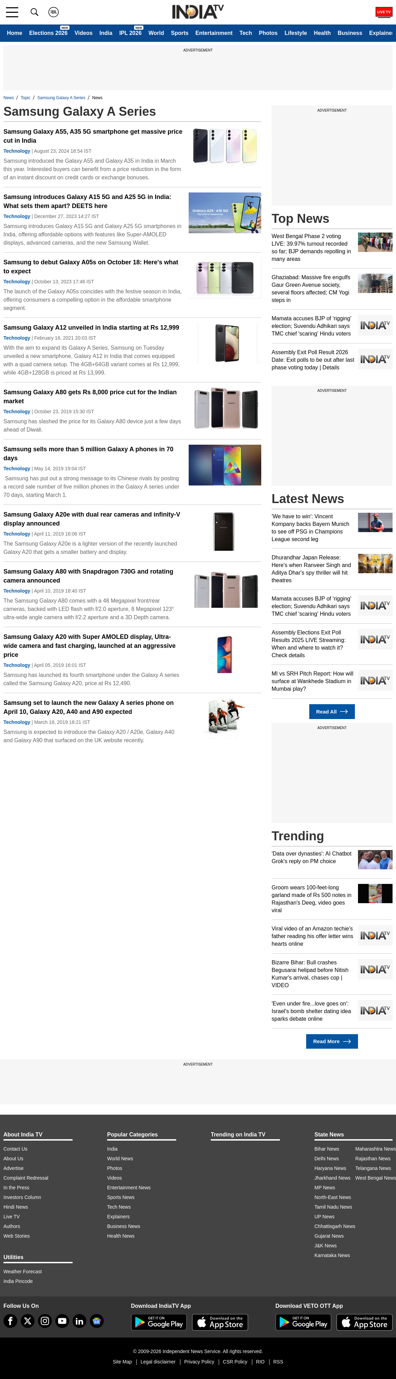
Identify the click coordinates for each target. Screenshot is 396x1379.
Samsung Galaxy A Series (61, 97)
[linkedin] (79, 1321)
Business (350, 33)
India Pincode (18, 1281)
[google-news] (97, 1321)
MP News (324, 1187)
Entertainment (214, 33)
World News (120, 1158)
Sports (180, 33)
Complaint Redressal (25, 1178)
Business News (123, 1226)
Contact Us (15, 1149)
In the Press (16, 1187)
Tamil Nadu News (333, 1207)
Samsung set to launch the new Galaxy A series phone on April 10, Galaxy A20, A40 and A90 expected (88, 707)
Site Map (122, 1361)
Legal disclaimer (158, 1361)
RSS (278, 1361)
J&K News (325, 1245)
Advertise (13, 1168)
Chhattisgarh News (334, 1226)
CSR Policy (235, 1361)
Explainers (118, 1216)
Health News (120, 1236)
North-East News (332, 1197)
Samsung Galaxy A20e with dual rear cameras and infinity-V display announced (91, 519)
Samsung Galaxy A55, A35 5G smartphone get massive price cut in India (92, 136)
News (8, 97)
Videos (84, 33)
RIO (260, 1361)
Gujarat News (329, 1236)
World (156, 33)
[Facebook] (10, 1321)
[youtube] (62, 1321)
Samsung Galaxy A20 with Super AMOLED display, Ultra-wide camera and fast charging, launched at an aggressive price (89, 645)
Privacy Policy (199, 1361)
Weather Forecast (22, 1271)
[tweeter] (28, 1321)
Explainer (381, 33)
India (106, 33)
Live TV (11, 1216)
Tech (245, 33)
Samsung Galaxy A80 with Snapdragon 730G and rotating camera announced (88, 576)
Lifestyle (295, 33)
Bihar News (326, 1149)
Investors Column (22, 1197)
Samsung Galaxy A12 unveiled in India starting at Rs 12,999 (91, 327)
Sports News (120, 1197)
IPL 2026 (130, 33)
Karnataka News (332, 1255)
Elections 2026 (48, 33)
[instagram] (45, 1321)
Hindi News (15, 1207)
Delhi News (326, 1158)
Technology (16, 151)
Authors (11, 1226)
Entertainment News (129, 1187)
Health (322, 33)
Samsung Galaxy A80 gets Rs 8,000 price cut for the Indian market (90, 397)
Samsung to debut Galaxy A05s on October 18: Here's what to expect (90, 267)
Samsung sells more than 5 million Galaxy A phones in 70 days (88, 454)
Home (14, 33)
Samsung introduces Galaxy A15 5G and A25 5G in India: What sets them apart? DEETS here (87, 201)
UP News (324, 1216)
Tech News (119, 1207)
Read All (332, 712)
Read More (332, 1042)
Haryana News (330, 1168)
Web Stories (16, 1236)
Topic (25, 97)
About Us (13, 1158)
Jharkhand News (332, 1178)
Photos (268, 33)
